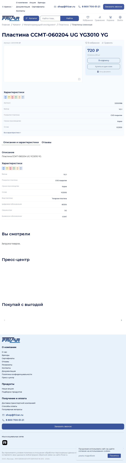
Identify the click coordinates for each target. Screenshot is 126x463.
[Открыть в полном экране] (79, 79)
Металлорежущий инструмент (39, 25)
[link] (66, 6)
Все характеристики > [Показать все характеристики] (12, 133)
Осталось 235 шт (93, 55)
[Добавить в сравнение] (107, 43)
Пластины (64, 25)
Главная (6, 25)
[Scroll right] (121, 320)
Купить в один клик (103, 66)
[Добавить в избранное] (92, 43)
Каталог (17, 25)
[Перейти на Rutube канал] (5, 443)
